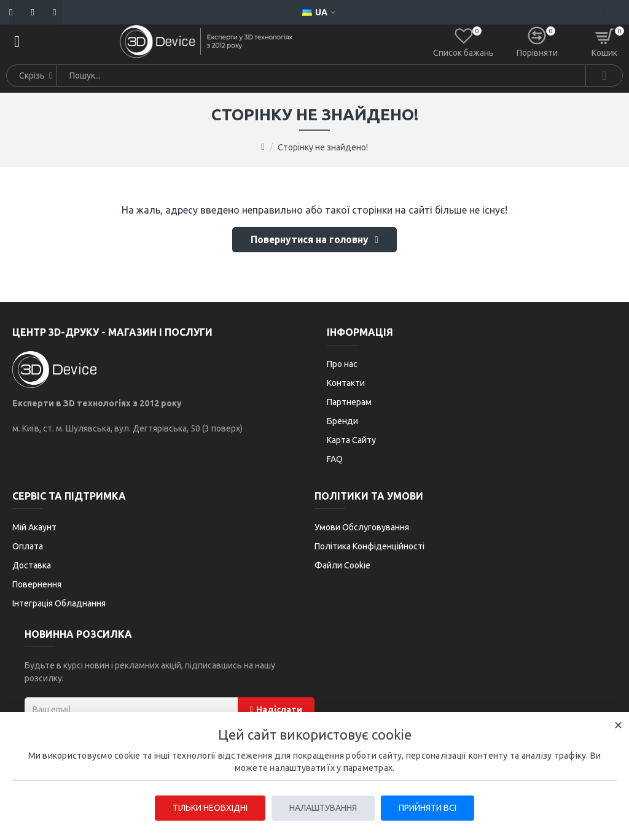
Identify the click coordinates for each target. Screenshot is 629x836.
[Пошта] (13, 12)
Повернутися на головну (310, 240)
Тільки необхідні (208, 808)
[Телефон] (29, 12)
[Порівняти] (536, 41)
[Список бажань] (463, 41)
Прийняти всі (429, 808)
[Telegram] (51, 12)
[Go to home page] (262, 146)
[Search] (603, 75)
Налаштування (323, 808)
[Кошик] (604, 41)
